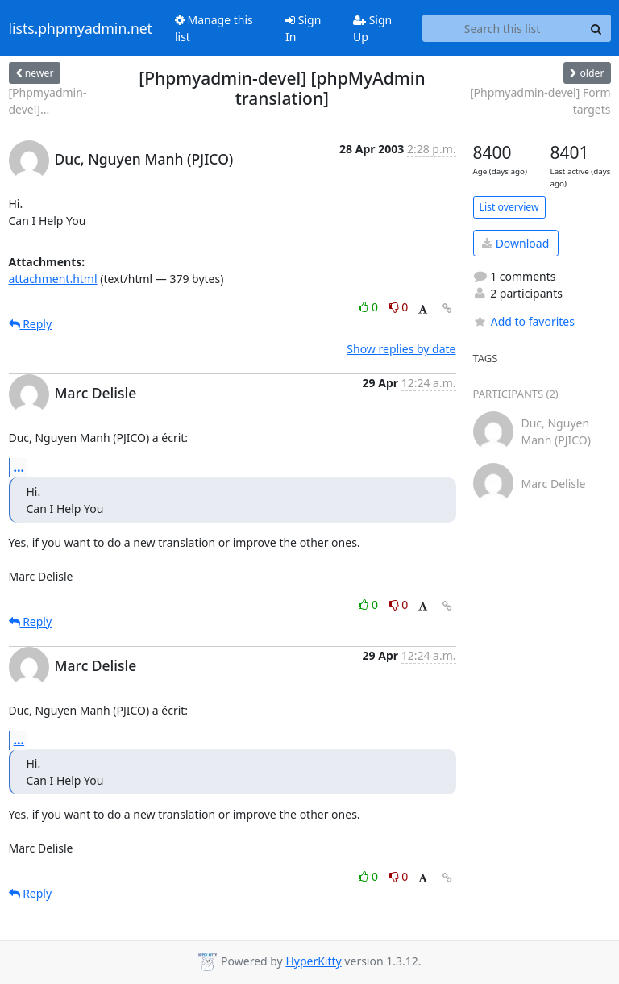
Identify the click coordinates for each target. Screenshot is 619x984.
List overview (509, 207)
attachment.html (53, 278)
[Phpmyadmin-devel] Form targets (540, 101)
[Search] (596, 28)
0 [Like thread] (369, 307)
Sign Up (372, 28)
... (19, 467)
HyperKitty (313, 961)
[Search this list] (502, 28)
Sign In (303, 28)
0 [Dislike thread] (399, 307)
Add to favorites (524, 321)
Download (515, 243)
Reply (30, 323)
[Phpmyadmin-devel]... (48, 101)
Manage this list (214, 28)
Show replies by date (401, 348)
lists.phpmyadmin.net (80, 28)
